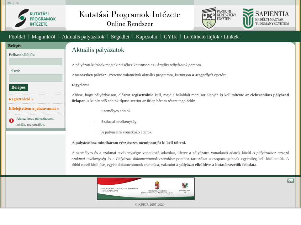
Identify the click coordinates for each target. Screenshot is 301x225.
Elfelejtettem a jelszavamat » (34, 108)
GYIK (170, 37)
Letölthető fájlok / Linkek (211, 37)
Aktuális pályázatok (83, 37)
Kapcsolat (146, 37)
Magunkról (43, 37)
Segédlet (120, 37)
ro (16, 3)
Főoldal (17, 37)
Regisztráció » (21, 99)
